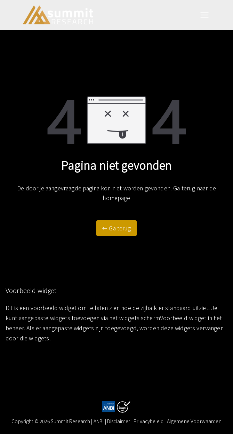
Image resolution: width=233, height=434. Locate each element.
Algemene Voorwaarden (194, 421)
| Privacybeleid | (149, 421)
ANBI (99, 421)
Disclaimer (119, 421)
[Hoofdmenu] (204, 15)
